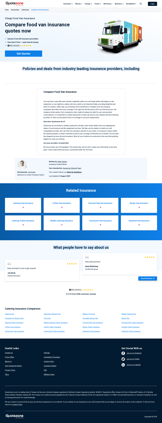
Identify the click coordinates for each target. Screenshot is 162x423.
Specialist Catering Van (52, 314)
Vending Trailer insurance (131, 327)
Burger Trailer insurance (91, 327)
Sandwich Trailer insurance (131, 331)
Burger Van (125, 318)
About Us (8, 361)
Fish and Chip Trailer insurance (132, 323)
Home (7, 9)
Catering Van (25, 9)
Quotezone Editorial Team (72, 168)
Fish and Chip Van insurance (93, 323)
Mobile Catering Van (129, 314)
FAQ (45, 370)
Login (152, 4)
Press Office (9, 357)
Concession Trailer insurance (54, 331)
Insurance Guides (50, 366)
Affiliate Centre (49, 375)
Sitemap (47, 353)
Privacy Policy (10, 370)
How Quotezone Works (13, 366)
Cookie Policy (49, 361)
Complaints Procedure (52, 357)
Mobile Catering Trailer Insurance (56, 323)
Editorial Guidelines (74, 172)
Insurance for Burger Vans (14, 318)
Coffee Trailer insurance (52, 327)
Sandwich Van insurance (91, 331)
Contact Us (9, 353)
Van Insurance (15, 9)
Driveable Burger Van (90, 318)
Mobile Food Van (89, 314)
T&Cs (7, 375)
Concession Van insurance (14, 331)
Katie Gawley (62, 162)
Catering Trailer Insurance (14, 323)
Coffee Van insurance (12, 327)
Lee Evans (31, 172)
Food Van (47, 318)
